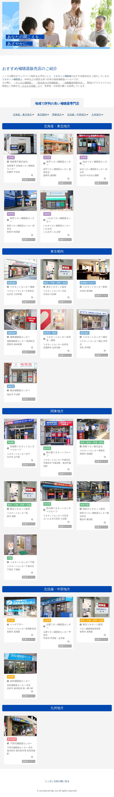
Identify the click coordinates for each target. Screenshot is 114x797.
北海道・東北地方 (22, 114)
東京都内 (42, 114)
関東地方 (57, 114)
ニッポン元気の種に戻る (57, 781)
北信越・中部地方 (76, 114)
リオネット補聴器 (62, 76)
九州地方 (96, 114)
